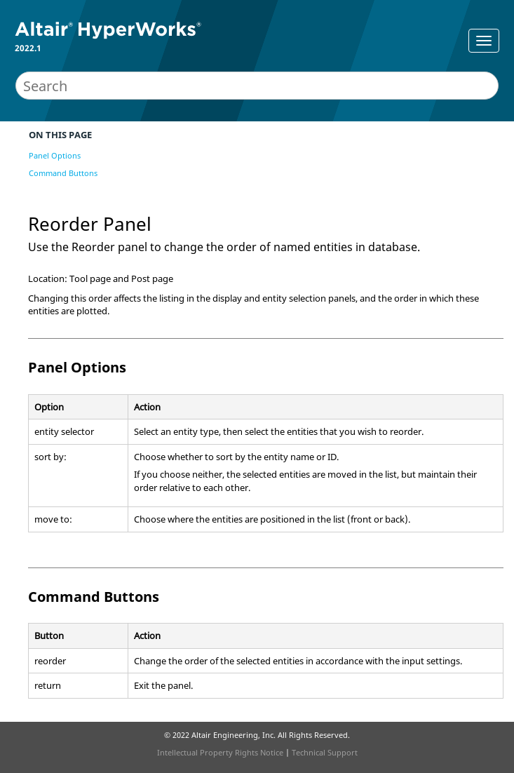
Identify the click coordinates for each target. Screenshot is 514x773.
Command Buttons (63, 173)
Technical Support (325, 752)
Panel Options (55, 155)
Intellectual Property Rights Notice (220, 752)
